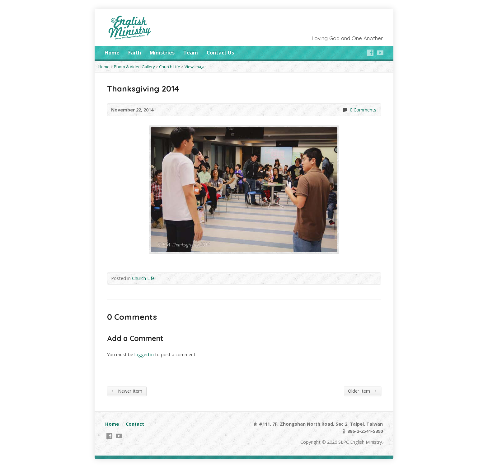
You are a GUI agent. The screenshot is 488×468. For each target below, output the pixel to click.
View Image (195, 66)
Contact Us (220, 52)
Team (190, 52)
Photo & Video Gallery (134, 66)
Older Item (362, 391)
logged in (144, 354)
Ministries (162, 52)
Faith (134, 52)
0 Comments (344, 109)
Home (112, 52)
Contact (135, 424)
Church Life (169, 66)
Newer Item (126, 391)
